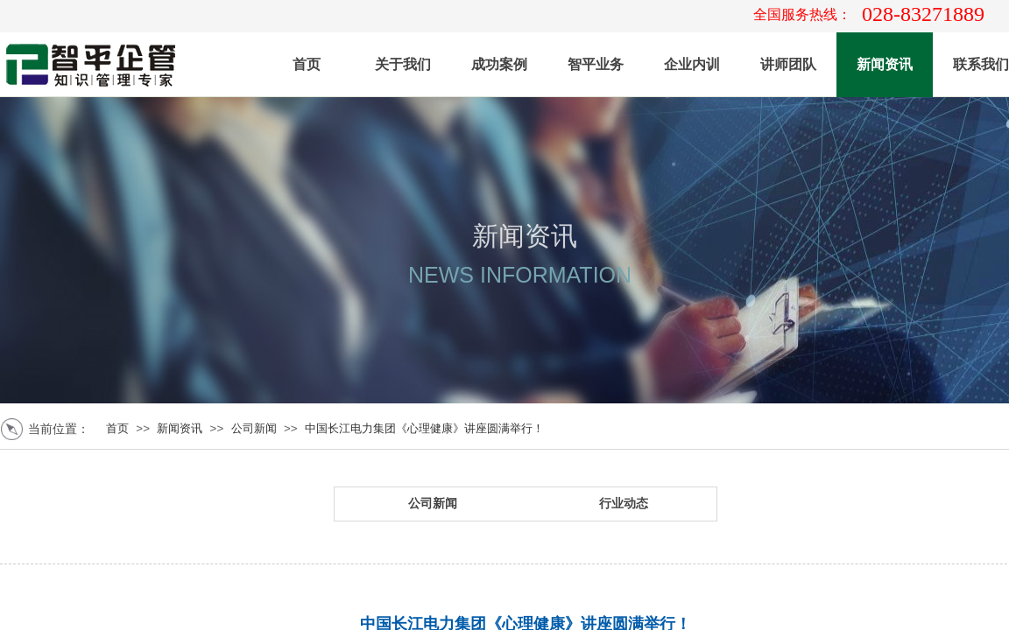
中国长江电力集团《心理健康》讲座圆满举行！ (424, 428)
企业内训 (692, 64)
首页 (307, 64)
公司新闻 (254, 428)
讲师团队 (788, 64)
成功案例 (499, 64)
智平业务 (596, 64)
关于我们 (403, 64)
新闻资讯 (885, 64)
